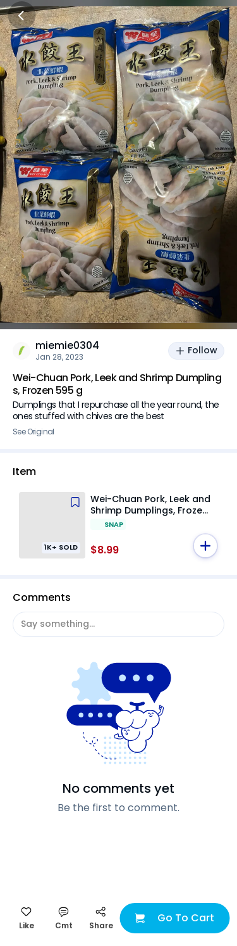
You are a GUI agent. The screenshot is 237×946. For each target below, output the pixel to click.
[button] (205, 546)
